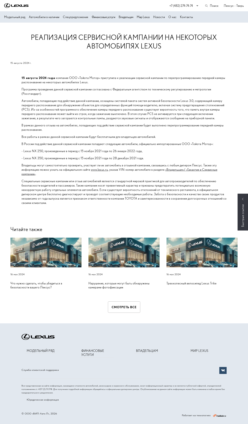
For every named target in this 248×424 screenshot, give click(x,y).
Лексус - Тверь (234, 5)
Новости (159, 17)
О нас (172, 17)
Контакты (186, 17)
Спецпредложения (75, 17)
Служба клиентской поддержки (40, 369)
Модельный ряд (14, 17)
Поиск (212, 5)
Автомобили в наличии (44, 17)
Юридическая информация (43, 399)
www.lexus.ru (99, 169)
